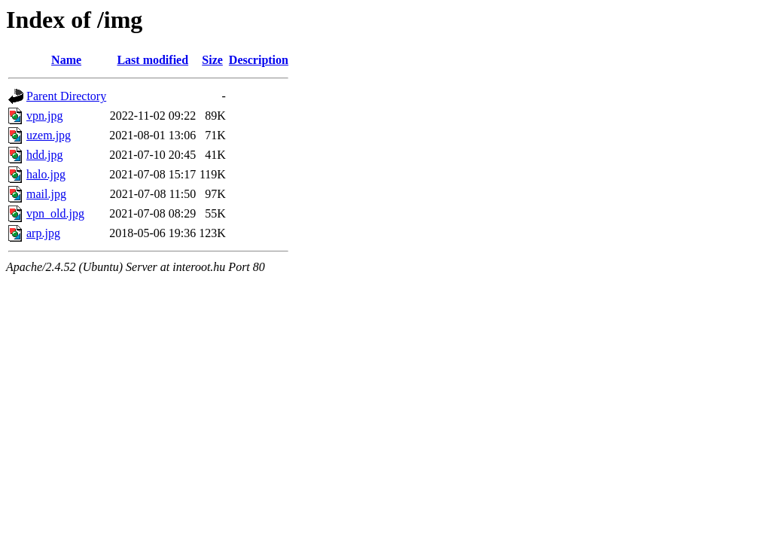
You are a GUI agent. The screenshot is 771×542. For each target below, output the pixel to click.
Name (66, 59)
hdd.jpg (44, 154)
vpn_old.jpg (55, 213)
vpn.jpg (44, 115)
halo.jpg (46, 174)
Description (258, 59)
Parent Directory (66, 96)
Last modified (152, 59)
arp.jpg (43, 233)
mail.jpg (46, 193)
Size (212, 59)
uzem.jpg (48, 135)
